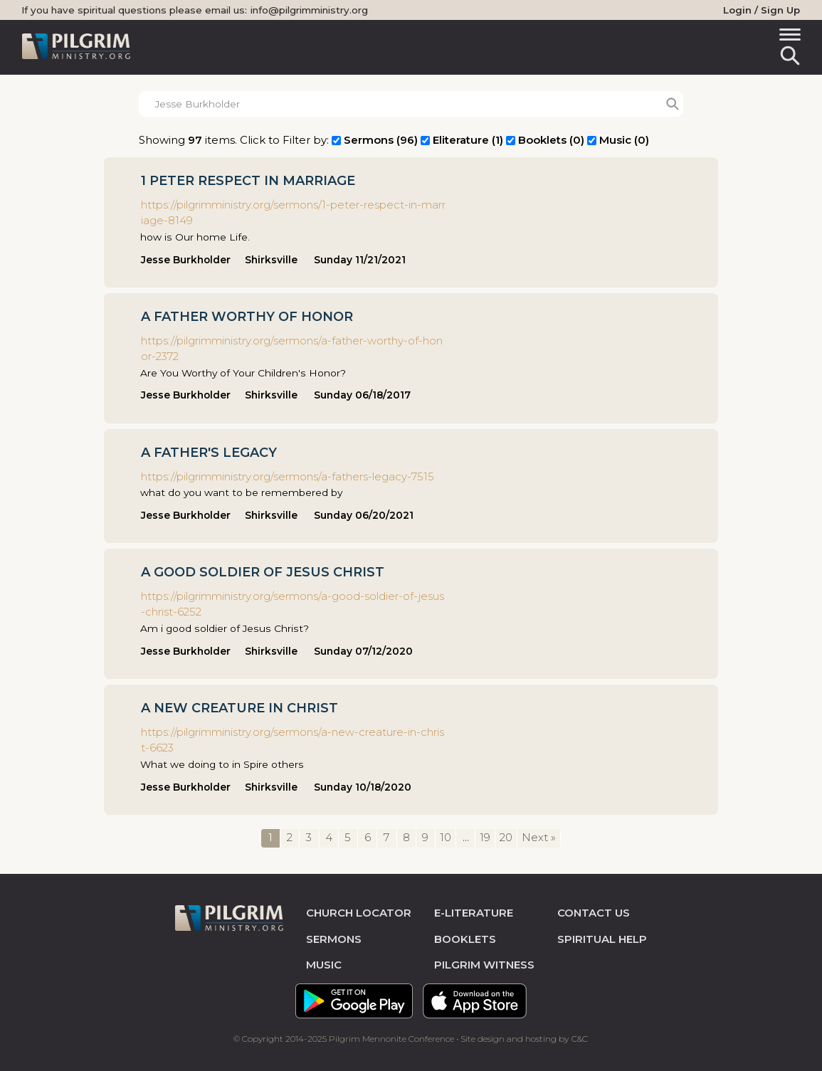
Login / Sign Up (761, 10)
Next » (539, 837)
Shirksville (271, 259)
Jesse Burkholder (186, 259)
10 (445, 837)
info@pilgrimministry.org (309, 10)
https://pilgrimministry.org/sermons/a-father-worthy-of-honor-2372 (292, 349)
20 (506, 837)
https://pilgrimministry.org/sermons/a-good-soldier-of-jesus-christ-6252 (292, 604)
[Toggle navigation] (787, 36)
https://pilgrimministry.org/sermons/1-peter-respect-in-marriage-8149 (293, 213)
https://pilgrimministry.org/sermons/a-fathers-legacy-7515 (287, 476)
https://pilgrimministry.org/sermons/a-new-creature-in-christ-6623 (292, 740)
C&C (579, 1038)
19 (485, 837)
